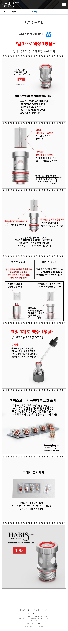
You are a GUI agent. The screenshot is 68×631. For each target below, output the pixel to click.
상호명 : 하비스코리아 (34, 613)
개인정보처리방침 (24, 610)
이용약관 (46, 610)
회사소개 (36, 610)
